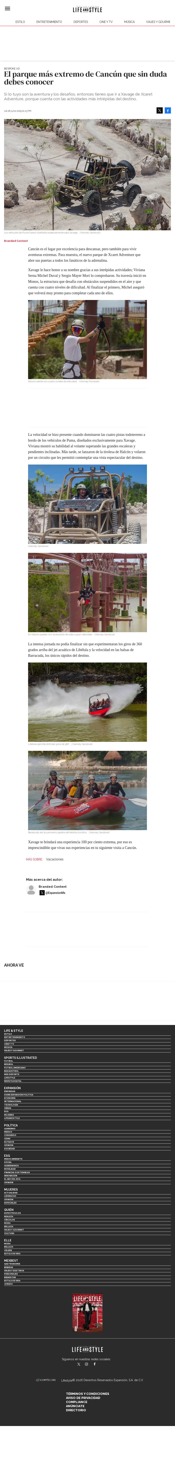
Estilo (20, 22)
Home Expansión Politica (18, 1095)
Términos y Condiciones (87, 1394)
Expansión (12, 1088)
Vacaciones (55, 859)
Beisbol (8, 1064)
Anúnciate (75, 1406)
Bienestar (10, 1277)
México (8, 1132)
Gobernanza (11, 1166)
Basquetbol (11, 1071)
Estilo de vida (12, 1253)
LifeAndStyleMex (98, 1364)
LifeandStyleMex (79, 1364)
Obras (7, 1108)
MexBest (11, 1260)
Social (8, 1162)
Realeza (8, 1216)
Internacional (12, 1101)
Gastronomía (12, 1264)
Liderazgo (10, 1196)
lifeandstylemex (90, 1364)
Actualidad (11, 1193)
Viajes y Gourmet (159, 22)
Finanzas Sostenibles (17, 1172)
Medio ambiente (13, 1159)
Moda (7, 1223)
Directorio (76, 1410)
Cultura (9, 1233)
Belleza (8, 1226)
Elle (7, 1240)
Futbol (8, 1061)
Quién (9, 1209)
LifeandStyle (12, 1118)
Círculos (9, 1220)
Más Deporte (11, 1074)
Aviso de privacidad (83, 1398)
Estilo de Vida (12, 1280)
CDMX (7, 1138)
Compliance (76, 1402)
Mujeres (9, 1115)
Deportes (81, 22)
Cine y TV (106, 22)
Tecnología (11, 1105)
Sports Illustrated (20, 1057)
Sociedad (9, 1149)
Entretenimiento (49, 22)
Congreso (10, 1135)
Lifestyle (9, 1078)
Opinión (8, 1145)
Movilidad (10, 1169)
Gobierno (9, 1128)
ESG (6, 1111)
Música (129, 22)
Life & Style (13, 1030)
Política (11, 1125)
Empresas (9, 1091)
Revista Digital (13, 1081)
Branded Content (53, 887)
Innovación (10, 1176)
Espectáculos (12, 1213)
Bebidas (8, 1267)
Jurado (8, 1284)
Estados (9, 1142)
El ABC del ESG (12, 1179)
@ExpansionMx (55, 892)
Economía (9, 1098)
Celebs (8, 1250)
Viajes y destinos (14, 1270)
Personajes (11, 1274)
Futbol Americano (15, 1068)
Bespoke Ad (12, 68)
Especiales (10, 1203)
